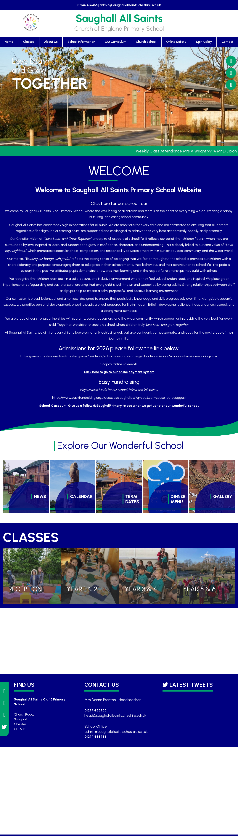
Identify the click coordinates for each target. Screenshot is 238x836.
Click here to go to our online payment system (119, 372)
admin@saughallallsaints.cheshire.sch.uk (130, 5)
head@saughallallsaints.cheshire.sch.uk (115, 715)
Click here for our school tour (119, 203)
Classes (28, 42)
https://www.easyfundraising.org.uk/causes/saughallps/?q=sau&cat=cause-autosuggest (119, 398)
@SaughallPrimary (107, 406)
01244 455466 (87, 5)
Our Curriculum (115, 42)
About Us (51, 42)
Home (9, 42)
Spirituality (204, 42)
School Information (81, 42)
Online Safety (176, 42)
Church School (146, 42)
